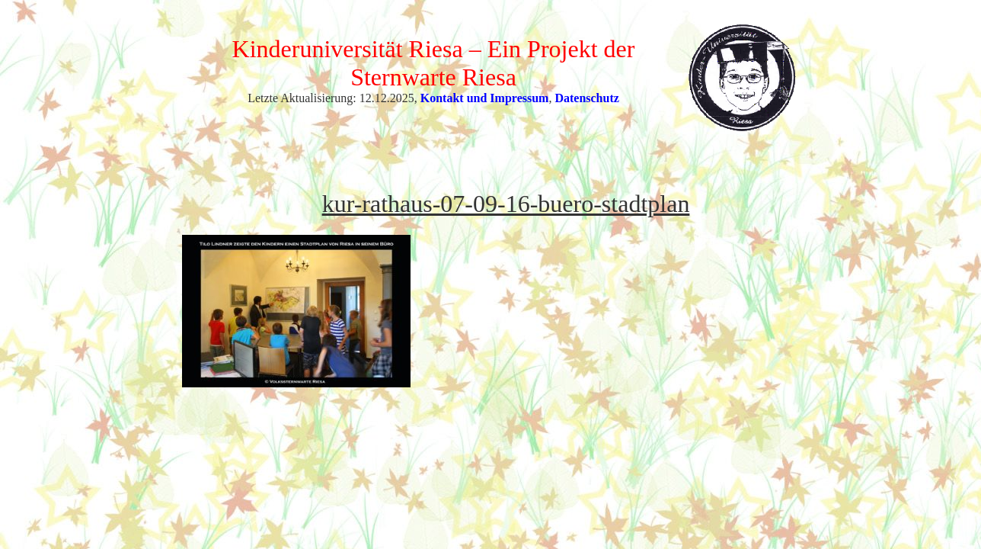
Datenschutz (586, 98)
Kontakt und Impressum (484, 98)
